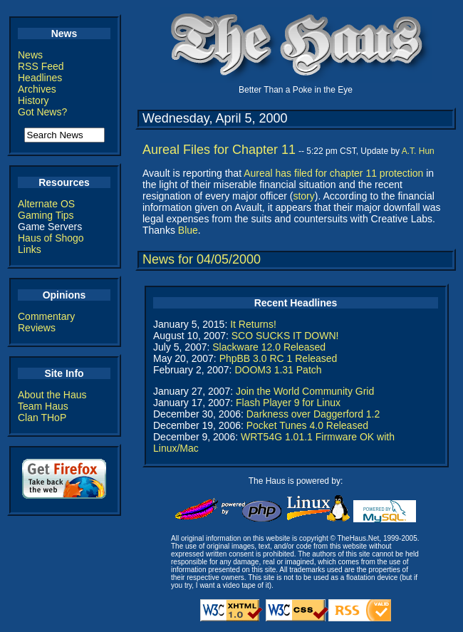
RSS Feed (41, 66)
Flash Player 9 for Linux (288, 402)
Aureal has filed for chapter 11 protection (333, 173)
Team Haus (43, 406)
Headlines (40, 77)
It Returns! (253, 324)
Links (29, 249)
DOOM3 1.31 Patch (277, 369)
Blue (188, 230)
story (303, 196)
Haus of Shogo (51, 238)
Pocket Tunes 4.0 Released (307, 425)
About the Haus (52, 394)
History (33, 100)
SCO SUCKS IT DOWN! (285, 335)
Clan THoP (42, 417)
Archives (37, 89)
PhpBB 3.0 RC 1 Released (278, 358)
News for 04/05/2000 (201, 259)
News (30, 55)
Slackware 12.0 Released (269, 347)
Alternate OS (46, 203)
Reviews (37, 327)
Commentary (46, 316)
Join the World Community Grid (305, 391)
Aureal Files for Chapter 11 (219, 150)
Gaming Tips (46, 215)
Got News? (42, 112)
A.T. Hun (418, 151)
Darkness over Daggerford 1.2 (313, 414)
